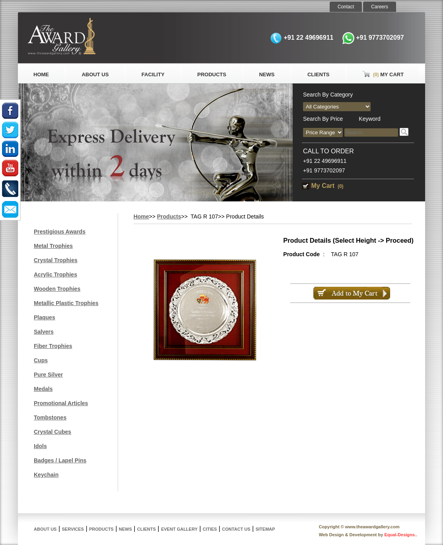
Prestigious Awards (59, 231)
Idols (40, 446)
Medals (43, 389)
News (266, 74)
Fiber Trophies (53, 346)
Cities (210, 529)
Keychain (46, 475)
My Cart (383, 74)
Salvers (44, 332)
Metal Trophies (53, 246)
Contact (346, 7)
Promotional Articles (61, 403)
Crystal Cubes (52, 432)
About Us (95, 74)
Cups (41, 360)
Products (211, 74)
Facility (153, 74)
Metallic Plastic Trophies (66, 303)
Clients (318, 74)
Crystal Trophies (56, 260)
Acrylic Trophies (55, 274)
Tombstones (50, 417)
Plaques (44, 317)
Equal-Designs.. (400, 534)
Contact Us (236, 529)
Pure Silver (48, 374)
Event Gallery (179, 529)
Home (41, 74)
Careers (379, 7)
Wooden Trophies (57, 289)
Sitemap (265, 529)
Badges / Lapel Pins (60, 460)
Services (73, 529)
